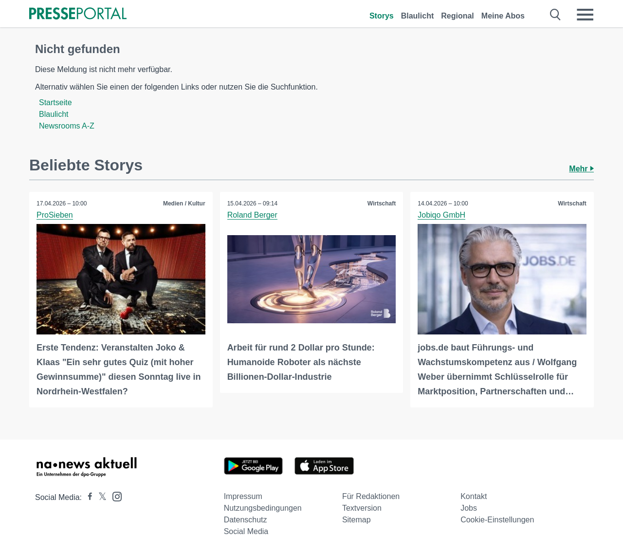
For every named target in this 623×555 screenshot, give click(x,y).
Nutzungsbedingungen (263, 508)
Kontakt (473, 496)
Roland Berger (252, 215)
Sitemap (356, 520)
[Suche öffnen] (556, 14)
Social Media (246, 531)
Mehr (581, 169)
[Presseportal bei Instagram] (114, 496)
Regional (457, 16)
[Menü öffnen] (585, 14)
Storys (381, 16)
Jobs (468, 508)
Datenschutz (245, 520)
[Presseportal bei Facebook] (87, 497)
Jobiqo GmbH (441, 215)
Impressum (243, 496)
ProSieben (55, 215)
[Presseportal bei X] (99, 497)
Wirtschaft (381, 203)
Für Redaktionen (371, 496)
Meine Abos (503, 16)
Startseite (55, 102)
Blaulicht (417, 16)
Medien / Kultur (184, 203)
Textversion (362, 508)
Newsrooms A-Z (66, 126)
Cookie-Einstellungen (497, 520)
